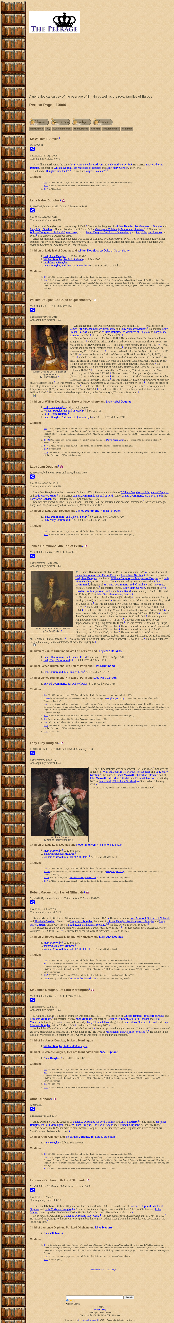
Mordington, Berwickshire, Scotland (125, 1031)
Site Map (95, 128)
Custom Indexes (61, 128)
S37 (46, 185)
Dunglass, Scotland (56, 171)
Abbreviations (81, 128)
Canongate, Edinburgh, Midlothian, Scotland (119, 229)
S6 (45, 280)
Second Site (95, 1320)
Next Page (127, 128)
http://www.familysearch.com (82, 877)
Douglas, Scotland (94, 171)
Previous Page (111, 128)
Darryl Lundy (100, 1309)
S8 (45, 182)
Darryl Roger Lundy (115, 440)
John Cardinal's (84, 1320)
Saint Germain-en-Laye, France (114, 594)
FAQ (48, 128)
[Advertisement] (100, 65)
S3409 (47, 440)
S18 (46, 452)
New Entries (36, 128)
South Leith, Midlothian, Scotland (117, 781)
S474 (46, 877)
